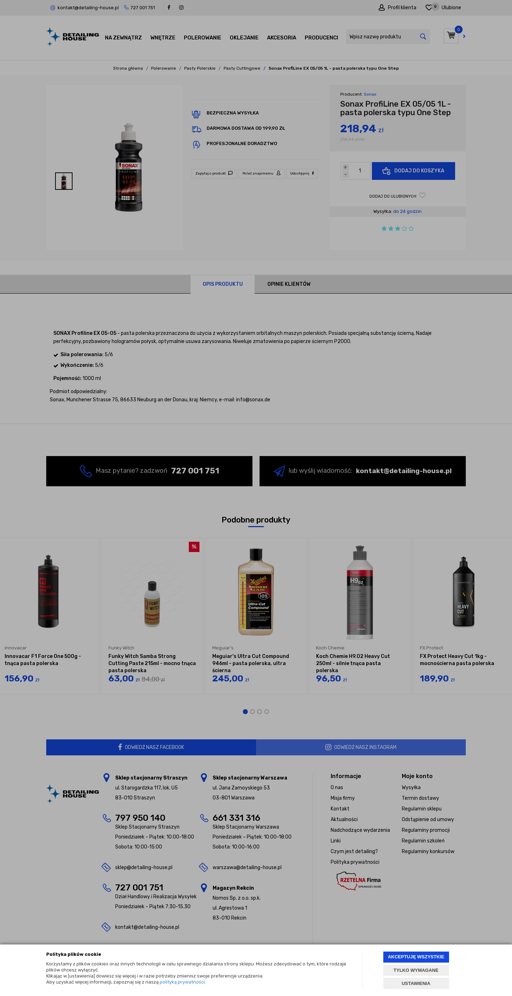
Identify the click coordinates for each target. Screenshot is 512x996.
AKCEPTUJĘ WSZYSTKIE (416, 956)
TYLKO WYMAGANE (416, 970)
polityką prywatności (182, 982)
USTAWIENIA (416, 983)
